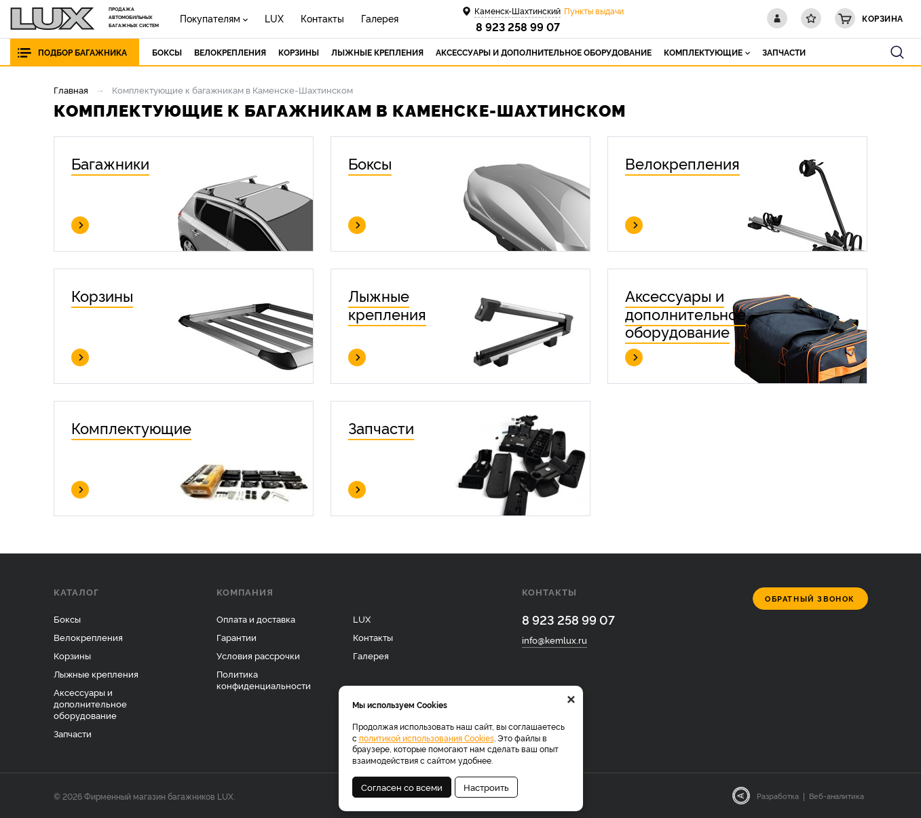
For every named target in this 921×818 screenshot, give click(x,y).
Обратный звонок (810, 598)
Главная (71, 89)
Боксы (67, 618)
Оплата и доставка (256, 618)
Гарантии (237, 637)
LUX (274, 18)
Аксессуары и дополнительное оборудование (90, 703)
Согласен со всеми (402, 787)
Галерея (379, 18)
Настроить (486, 787)
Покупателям (210, 18)
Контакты (322, 18)
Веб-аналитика (836, 795)
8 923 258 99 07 (518, 26)
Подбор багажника (82, 52)
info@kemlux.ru (554, 640)
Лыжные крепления (96, 673)
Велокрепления (88, 637)
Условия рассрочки (258, 655)
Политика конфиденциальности (264, 679)
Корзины (72, 655)
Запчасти (73, 733)
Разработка (778, 795)
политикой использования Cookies (426, 737)
